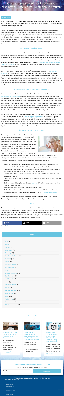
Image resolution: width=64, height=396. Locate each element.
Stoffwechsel (9, 299)
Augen (7, 244)
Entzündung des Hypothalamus (34, 117)
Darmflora (8, 259)
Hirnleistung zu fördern (50, 192)
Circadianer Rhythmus (11, 256)
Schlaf (7, 296)
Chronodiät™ (9, 250)
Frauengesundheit (10, 264)
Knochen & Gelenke (11, 273)
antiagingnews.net (9, 393)
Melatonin (34, 183)
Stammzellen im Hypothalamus (10, 96)
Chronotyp (8, 253)
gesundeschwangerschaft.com (11, 382)
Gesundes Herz (9, 267)
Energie (7, 262)
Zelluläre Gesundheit (11, 305)
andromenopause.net (10, 390)
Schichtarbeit (9, 293)
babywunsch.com (9, 384)
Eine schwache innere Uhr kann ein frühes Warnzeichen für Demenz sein (10, 335)
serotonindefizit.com (9, 386)
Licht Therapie (9, 279)
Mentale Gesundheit (11, 290)
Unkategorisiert (9, 302)
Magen (7, 282)
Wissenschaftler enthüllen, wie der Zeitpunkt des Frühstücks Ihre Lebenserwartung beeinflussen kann (52, 336)
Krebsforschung (9, 276)
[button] (12, 223)
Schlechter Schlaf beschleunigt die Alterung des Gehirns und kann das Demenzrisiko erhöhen (31, 336)
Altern (8, 226)
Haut (6, 270)
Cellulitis (7, 247)
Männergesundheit (10, 285)
